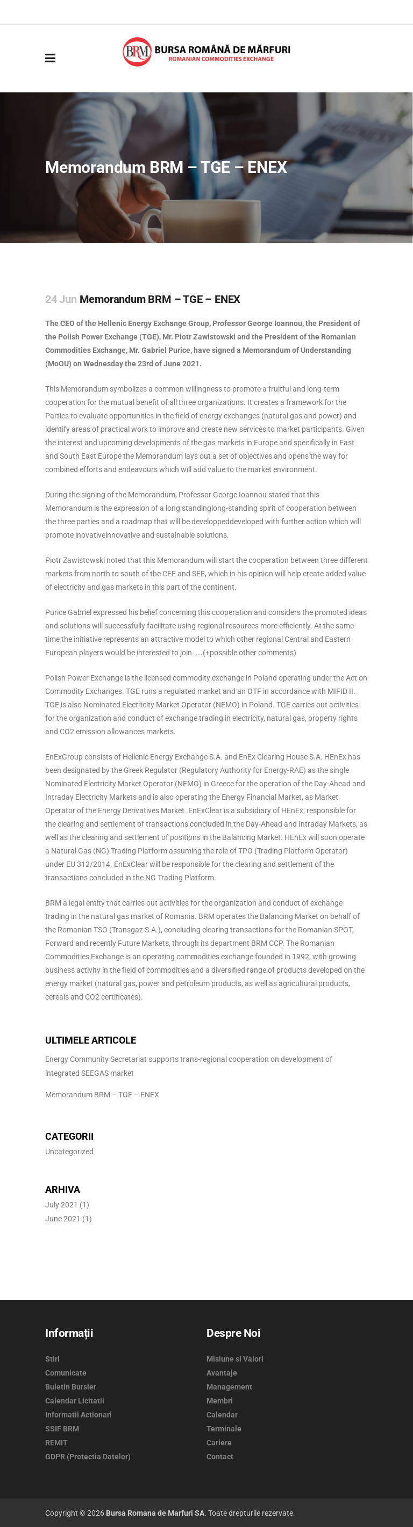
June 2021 (63, 1218)
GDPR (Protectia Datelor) (88, 1456)
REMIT (56, 1442)
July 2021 (61, 1204)
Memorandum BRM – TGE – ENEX (102, 1094)
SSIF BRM (62, 1428)
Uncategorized (69, 1151)
